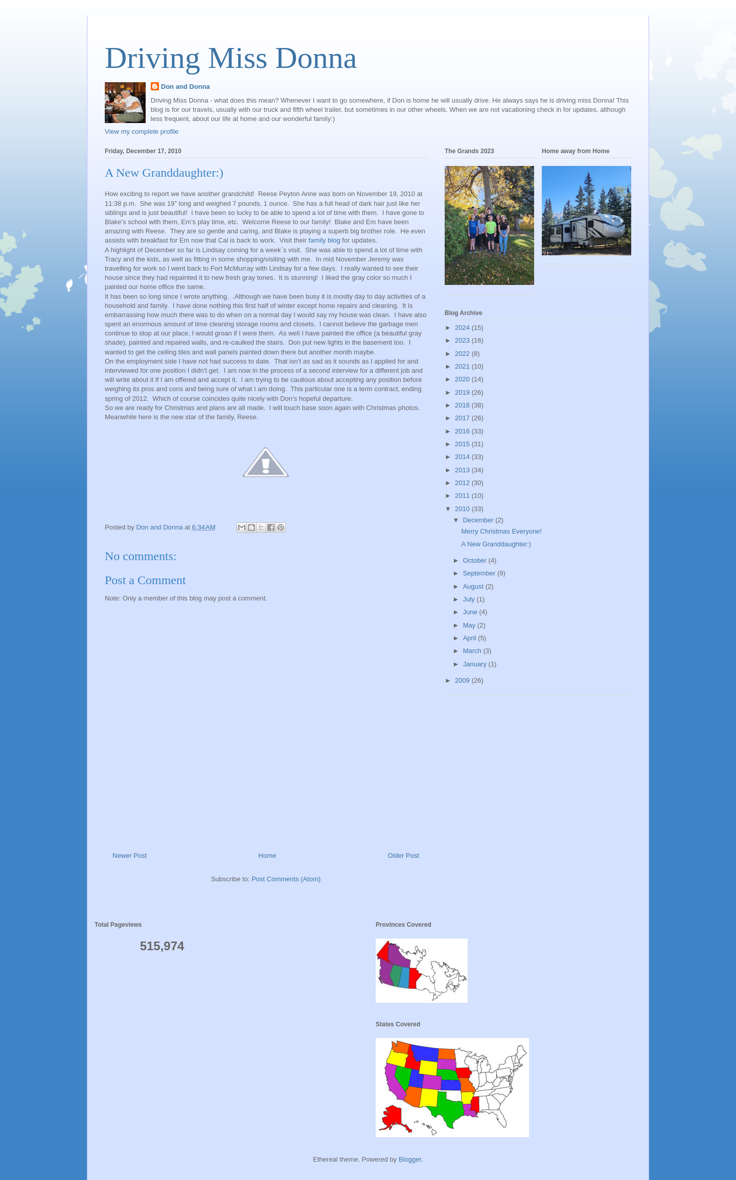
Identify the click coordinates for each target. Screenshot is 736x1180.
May (470, 625)
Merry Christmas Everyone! (501, 531)
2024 (463, 327)
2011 (463, 495)
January (476, 664)
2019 (463, 392)
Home (268, 855)
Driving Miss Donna (231, 58)
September (480, 573)
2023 (463, 340)
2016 (463, 431)
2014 (463, 457)
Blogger (410, 1159)
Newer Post (129, 855)
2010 (463, 509)
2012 (463, 483)
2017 (463, 418)
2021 (463, 366)
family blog (324, 240)
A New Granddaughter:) (496, 544)
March (473, 651)
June (471, 612)
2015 (463, 444)
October (476, 560)
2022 (463, 353)
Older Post (403, 855)
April (470, 638)
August (474, 586)
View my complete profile (141, 131)
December (479, 520)
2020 (463, 379)
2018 (463, 405)
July (470, 599)
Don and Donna (185, 86)
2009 (463, 680)
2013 (463, 470)
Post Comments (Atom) (285, 879)
